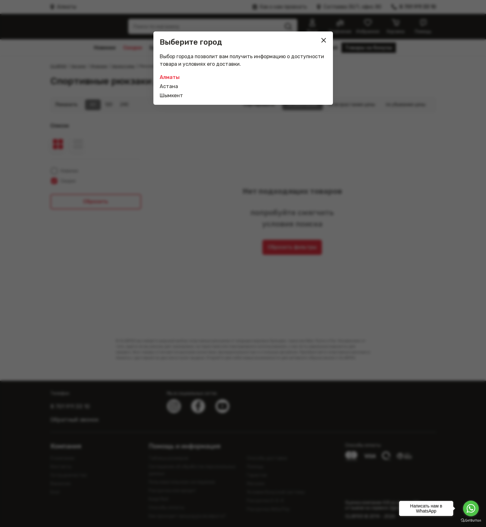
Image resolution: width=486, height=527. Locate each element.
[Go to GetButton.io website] (471, 521)
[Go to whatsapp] (471, 508)
